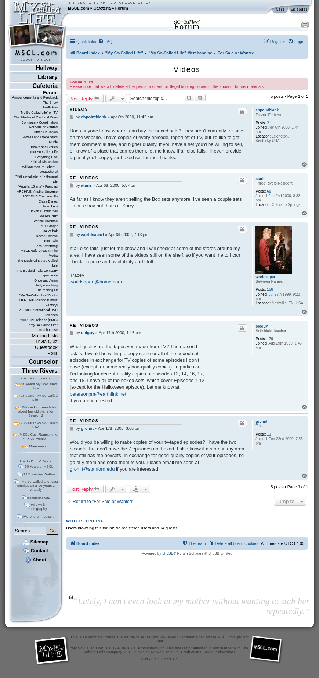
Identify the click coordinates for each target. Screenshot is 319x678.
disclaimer (226, 652)
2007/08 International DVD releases (38, 312)
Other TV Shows (45, 132)
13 (269, 434)
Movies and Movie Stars (40, 137)
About (35, 560)
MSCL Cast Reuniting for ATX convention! (39, 436)
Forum (121, 8)
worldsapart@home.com (96, 282)
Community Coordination (39, 122)
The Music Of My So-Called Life (38, 263)
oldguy (261, 326)
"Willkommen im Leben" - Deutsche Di (39, 169)
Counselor (43, 361)
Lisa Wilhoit (49, 231)
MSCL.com (78, 8)
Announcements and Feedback (35, 97)
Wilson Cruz (49, 216)
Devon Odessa (47, 236)
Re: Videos (84, 178)
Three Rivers (40, 371)
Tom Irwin (51, 241)
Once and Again (46, 280)
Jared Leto (50, 206)
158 (270, 290)
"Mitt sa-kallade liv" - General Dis (36, 179)
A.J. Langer (49, 226)
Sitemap (35, 542)
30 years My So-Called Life (39, 386)
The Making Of (47, 290)
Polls (52, 353)
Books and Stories (44, 147)
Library (48, 77)
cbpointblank (267, 110)
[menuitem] (105, 41)
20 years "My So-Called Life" (39, 425)
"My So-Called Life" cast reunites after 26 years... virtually (37, 485)
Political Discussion (43, 162)
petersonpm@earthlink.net (98, 394)
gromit (261, 422)
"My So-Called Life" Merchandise (43, 327)
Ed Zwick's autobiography (36, 507)
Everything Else (46, 157)
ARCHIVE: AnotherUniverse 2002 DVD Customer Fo (37, 194)
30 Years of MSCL (39, 466)
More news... (39, 446)
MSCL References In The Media (39, 253)
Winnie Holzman (46, 221)
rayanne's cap (39, 497)
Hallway (47, 68)
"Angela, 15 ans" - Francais (38, 186)
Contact (35, 550)
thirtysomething (46, 285)
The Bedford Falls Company (37, 270)
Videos (187, 69)
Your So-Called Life (43, 152)
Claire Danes (48, 201)
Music (53, 142)
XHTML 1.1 (150, 659)
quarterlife (50, 275)
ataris (260, 179)
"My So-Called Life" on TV (39, 112)
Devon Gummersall (43, 211)
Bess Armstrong (46, 246)
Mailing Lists (45, 335)
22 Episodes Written (39, 474)
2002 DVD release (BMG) (39, 320)
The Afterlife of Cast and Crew (36, 117)
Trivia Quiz (46, 341)
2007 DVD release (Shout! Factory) (38, 302)
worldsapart (265, 277)
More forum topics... (39, 516)
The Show (50, 102)
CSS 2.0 (171, 659)
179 (270, 339)
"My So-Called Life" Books (38, 295)
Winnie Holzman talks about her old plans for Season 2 (37, 411)
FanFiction (50, 107)
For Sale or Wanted (43, 127)
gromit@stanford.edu (92, 469)
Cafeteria (102, 8)
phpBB (167, 554)
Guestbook (46, 347)
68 (269, 191)
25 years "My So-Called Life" (39, 397)
